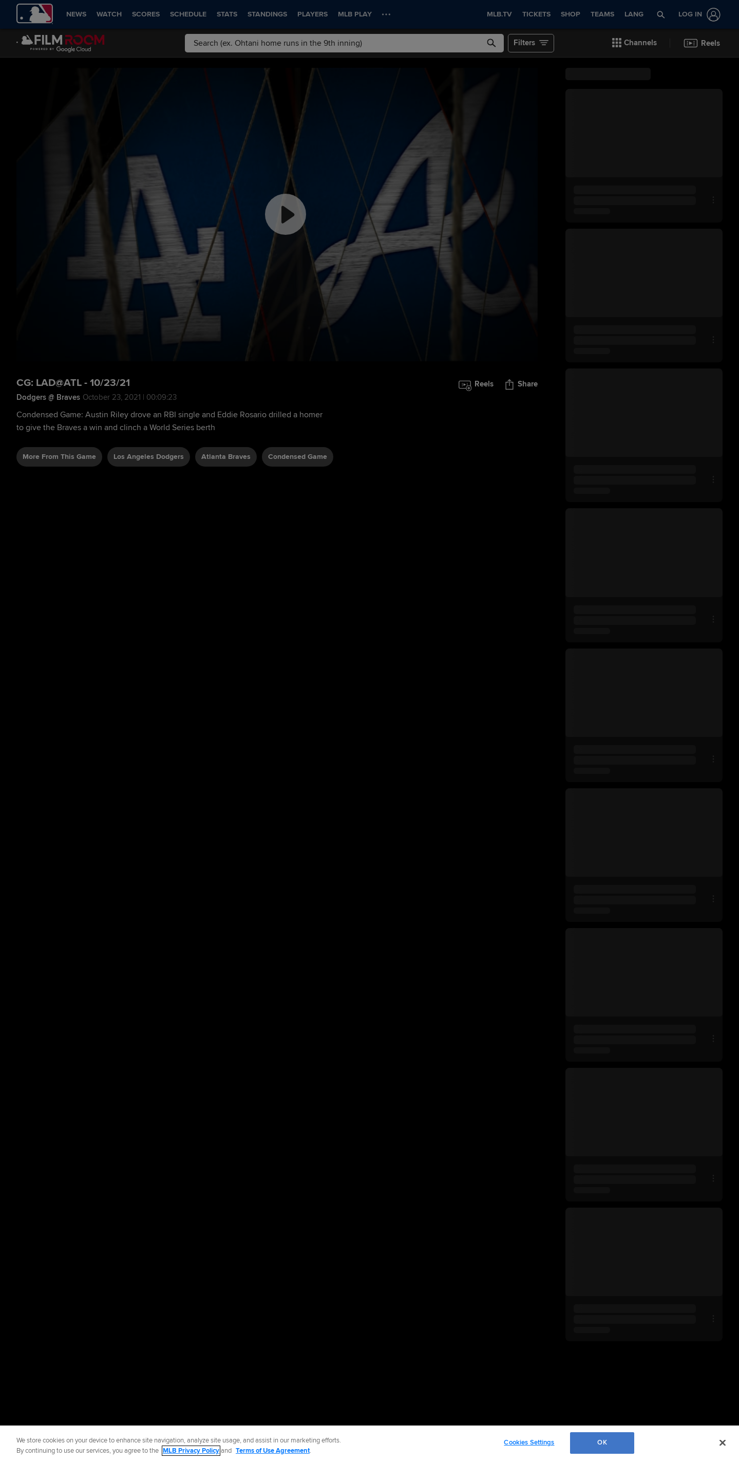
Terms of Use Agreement (273, 1451)
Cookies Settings (529, 1442)
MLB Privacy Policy (191, 1451)
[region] (369, 1444)
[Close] (722, 1442)
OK (602, 1442)
